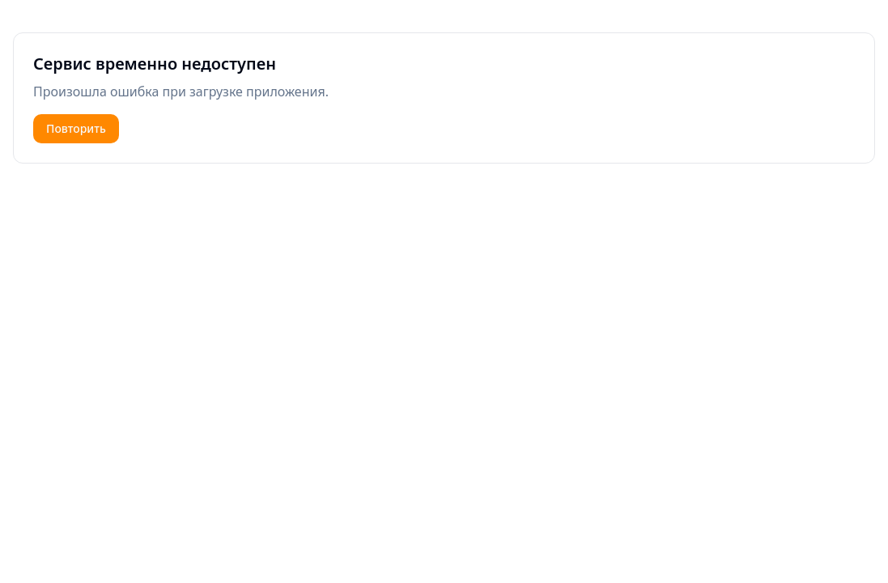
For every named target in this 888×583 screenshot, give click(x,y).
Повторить (76, 128)
